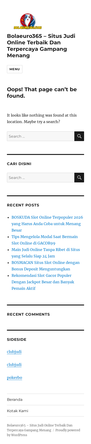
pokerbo (14, 377)
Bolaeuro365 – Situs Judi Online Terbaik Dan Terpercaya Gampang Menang (41, 46)
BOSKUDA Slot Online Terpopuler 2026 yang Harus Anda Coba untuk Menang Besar (47, 224)
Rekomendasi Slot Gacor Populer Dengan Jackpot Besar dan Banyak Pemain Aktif (43, 282)
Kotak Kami (17, 411)
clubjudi (14, 351)
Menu (14, 69)
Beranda (14, 399)
